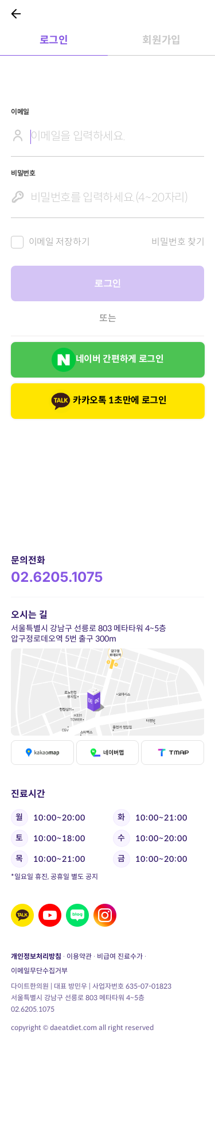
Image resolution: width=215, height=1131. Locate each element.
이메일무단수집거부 (39, 970)
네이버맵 (107, 752)
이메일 (20, 111)
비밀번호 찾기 (177, 242)
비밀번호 (23, 173)
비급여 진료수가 (120, 956)
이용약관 (79, 956)
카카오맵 (42, 752)
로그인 (107, 283)
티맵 (172, 752)
